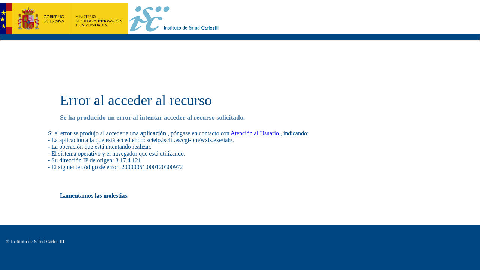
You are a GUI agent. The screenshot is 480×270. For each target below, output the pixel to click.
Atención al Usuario (255, 133)
